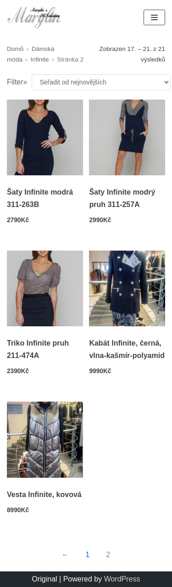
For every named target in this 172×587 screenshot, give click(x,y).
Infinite (40, 59)
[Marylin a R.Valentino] (34, 17)
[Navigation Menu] (154, 17)
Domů (15, 48)
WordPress (122, 579)
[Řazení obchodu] (101, 82)
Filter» (17, 82)
